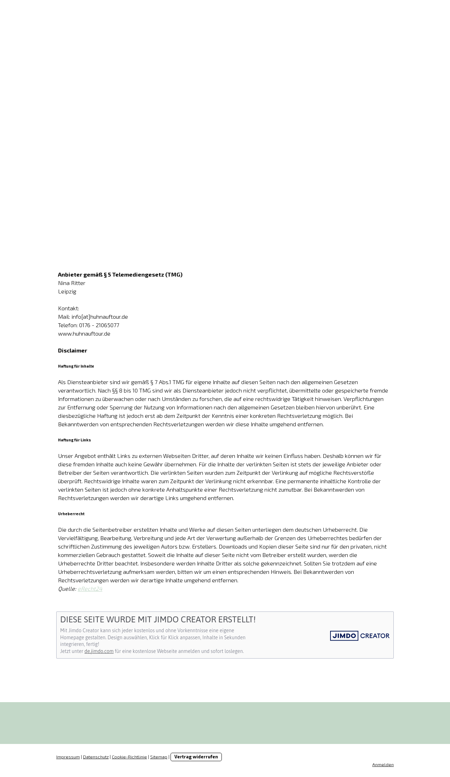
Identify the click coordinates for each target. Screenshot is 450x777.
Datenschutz (96, 756)
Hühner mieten (126, 198)
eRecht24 (90, 588)
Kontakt (296, 198)
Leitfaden (190, 198)
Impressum (68, 756)
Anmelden (383, 764)
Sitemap (158, 756)
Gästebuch (244, 198)
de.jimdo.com (99, 651)
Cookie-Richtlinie (129, 756)
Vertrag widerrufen (196, 756)
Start (73, 198)
